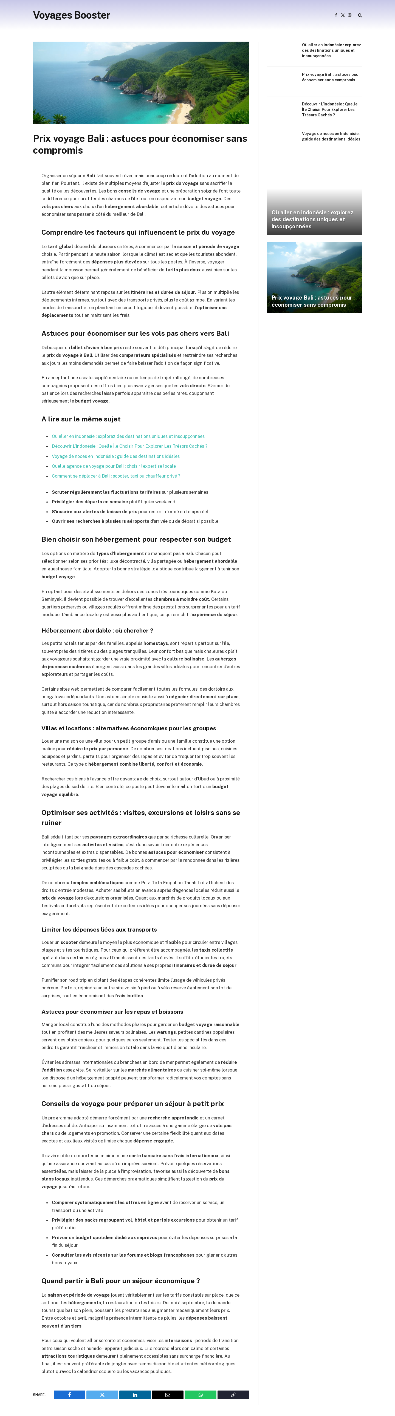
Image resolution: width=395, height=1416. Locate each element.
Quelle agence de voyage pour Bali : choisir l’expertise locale (114, 465)
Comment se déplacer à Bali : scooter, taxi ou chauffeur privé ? (117, 475)
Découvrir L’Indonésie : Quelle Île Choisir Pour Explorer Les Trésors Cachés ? (131, 446)
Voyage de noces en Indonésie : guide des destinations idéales (116, 455)
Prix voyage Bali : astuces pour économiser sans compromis (331, 77)
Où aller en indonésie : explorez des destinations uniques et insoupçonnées (129, 436)
